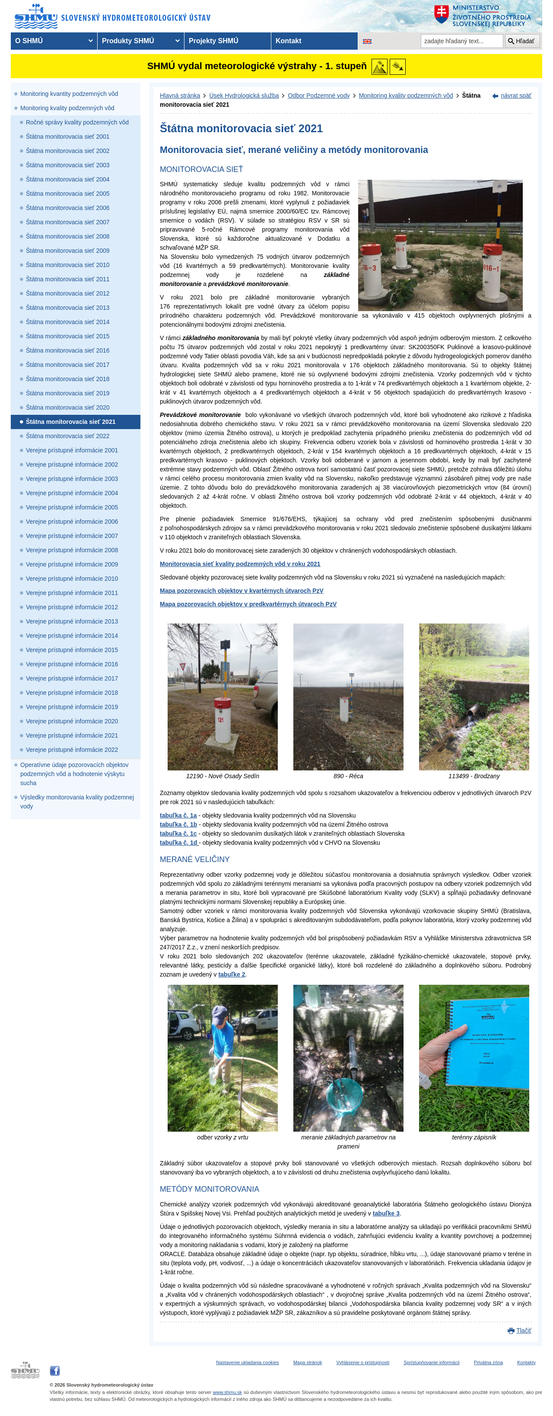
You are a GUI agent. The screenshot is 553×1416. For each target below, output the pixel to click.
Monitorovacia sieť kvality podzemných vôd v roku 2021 (240, 563)
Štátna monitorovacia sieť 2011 (68, 279)
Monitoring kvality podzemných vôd (67, 108)
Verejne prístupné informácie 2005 (72, 507)
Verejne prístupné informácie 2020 (72, 721)
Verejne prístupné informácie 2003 (72, 478)
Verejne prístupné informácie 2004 (72, 493)
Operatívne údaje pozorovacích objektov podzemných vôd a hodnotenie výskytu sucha (74, 773)
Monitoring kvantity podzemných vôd (69, 93)
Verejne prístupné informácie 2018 (72, 692)
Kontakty (526, 1362)
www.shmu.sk (227, 1392)
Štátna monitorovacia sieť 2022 (68, 436)
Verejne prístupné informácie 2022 (72, 749)
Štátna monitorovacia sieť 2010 (68, 264)
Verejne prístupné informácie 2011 (72, 592)
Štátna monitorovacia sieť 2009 (68, 250)
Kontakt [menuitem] (289, 41)
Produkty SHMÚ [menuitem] (128, 41)
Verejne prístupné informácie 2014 (72, 635)
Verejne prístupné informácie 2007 (72, 535)
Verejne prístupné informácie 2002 (72, 464)
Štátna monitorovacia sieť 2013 (68, 307)
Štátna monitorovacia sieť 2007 (68, 222)
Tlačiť (523, 1330)
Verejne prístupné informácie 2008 (72, 550)
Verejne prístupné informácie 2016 (72, 664)
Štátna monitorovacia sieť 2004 (68, 179)
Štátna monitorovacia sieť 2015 (68, 336)
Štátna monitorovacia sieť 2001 (68, 136)
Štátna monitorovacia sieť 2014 (68, 321)
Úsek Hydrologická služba (244, 95)
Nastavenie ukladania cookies (247, 1362)
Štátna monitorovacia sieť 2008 (68, 236)
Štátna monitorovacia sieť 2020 (68, 407)
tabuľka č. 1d (178, 842)
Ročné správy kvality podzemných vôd (77, 122)
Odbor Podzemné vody (319, 95)
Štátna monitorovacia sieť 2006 (68, 207)
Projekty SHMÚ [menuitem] (213, 41)
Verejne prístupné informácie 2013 (72, 621)
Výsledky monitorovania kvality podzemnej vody (77, 802)
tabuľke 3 (386, 1213)
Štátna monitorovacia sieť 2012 (68, 293)
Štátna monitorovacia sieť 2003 (68, 165)
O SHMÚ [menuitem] (29, 41)
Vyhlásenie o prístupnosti (363, 1362)
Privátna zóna (488, 1362)
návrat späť (516, 95)
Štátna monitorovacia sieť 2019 (68, 393)
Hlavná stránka (180, 95)
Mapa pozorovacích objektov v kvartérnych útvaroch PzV (242, 590)
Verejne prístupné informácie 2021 (72, 735)
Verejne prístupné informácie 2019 (72, 706)
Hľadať (525, 41)
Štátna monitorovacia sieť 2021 (70, 421)
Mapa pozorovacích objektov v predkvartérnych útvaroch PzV (248, 604)
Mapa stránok (307, 1362)
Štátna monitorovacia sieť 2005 (68, 193)
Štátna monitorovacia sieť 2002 (68, 150)
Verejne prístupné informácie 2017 (72, 678)
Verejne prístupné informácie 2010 (72, 578)
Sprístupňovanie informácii (432, 1362)
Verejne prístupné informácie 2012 (72, 607)
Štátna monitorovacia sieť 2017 (68, 364)
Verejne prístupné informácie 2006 (72, 521)
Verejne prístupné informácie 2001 (72, 450)
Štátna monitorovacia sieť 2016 (68, 350)
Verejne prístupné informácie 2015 (72, 649)
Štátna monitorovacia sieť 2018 (68, 378)
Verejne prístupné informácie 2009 (72, 564)
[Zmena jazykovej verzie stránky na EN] (367, 41)
